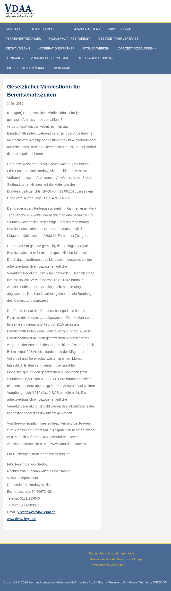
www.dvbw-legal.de (21, 519)
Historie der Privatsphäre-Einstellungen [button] (116, 559)
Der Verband (42, 29)
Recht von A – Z (18, 48)
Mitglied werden (95, 48)
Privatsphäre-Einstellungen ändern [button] (113, 553)
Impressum (61, 68)
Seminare (15, 58)
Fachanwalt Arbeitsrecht (69, 38)
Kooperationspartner (56, 48)
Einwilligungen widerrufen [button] (107, 565)
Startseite (15, 29)
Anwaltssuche (120, 29)
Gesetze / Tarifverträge (118, 38)
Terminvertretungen (23, 38)
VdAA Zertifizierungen (136, 48)
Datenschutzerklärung (25, 68)
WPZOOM (160, 582)
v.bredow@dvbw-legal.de (36, 512)
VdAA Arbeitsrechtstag (50, 58)
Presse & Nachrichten (81, 29)
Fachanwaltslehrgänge (97, 58)
